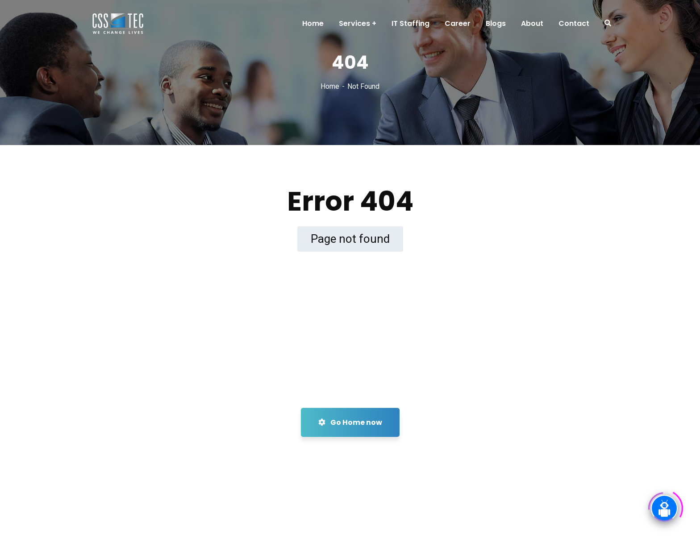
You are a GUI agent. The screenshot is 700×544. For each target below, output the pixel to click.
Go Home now (350, 422)
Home (330, 86)
